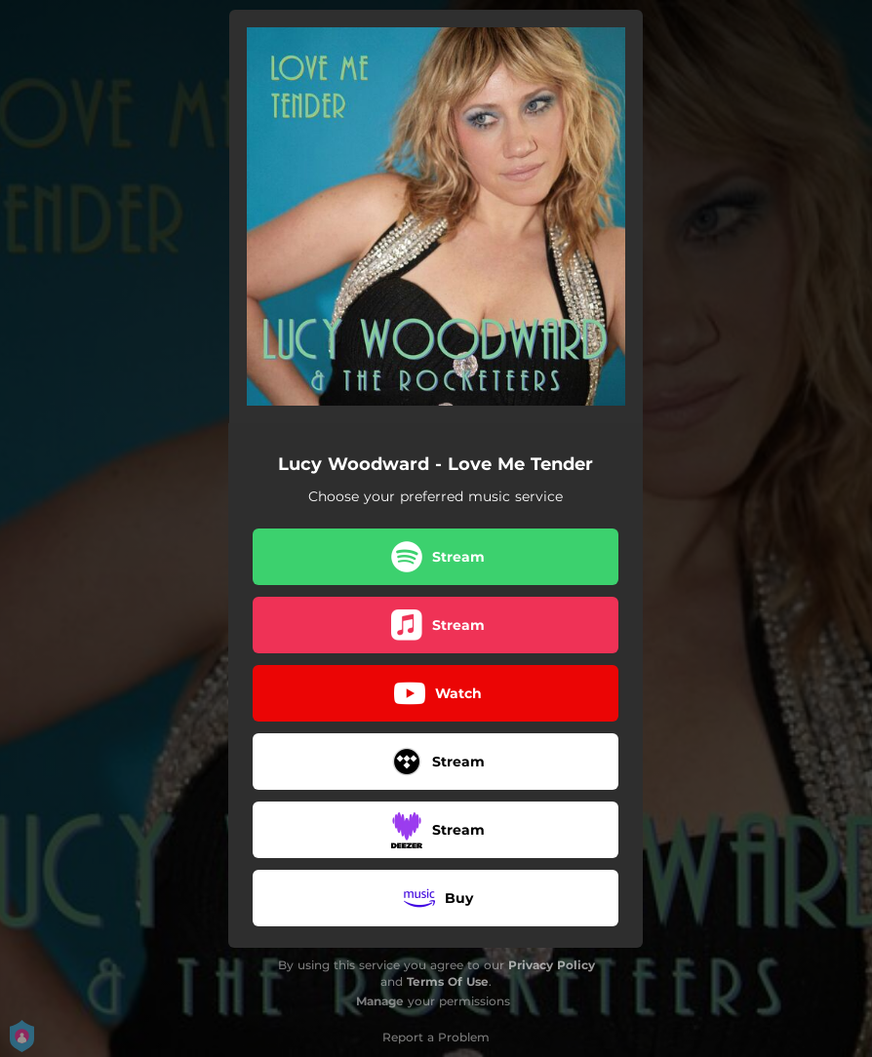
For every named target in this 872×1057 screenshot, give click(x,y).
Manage (380, 1001)
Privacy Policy (551, 965)
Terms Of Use (448, 981)
